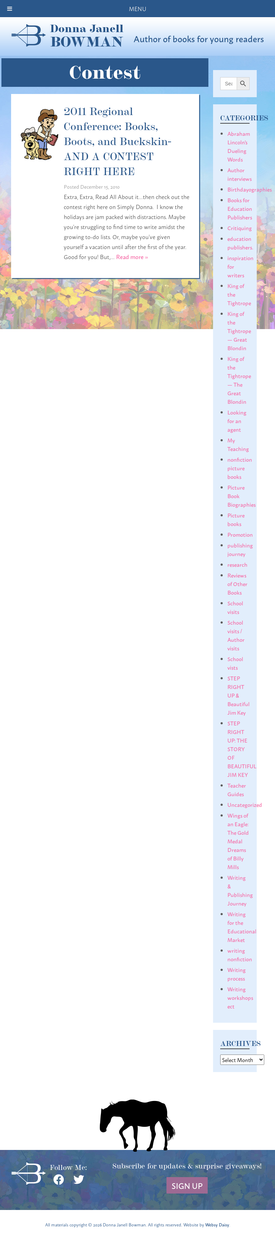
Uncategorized (244, 804)
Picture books (236, 519)
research (237, 564)
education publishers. (240, 242)
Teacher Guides (236, 789)
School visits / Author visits (236, 635)
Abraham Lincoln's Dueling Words (238, 146)
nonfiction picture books (239, 468)
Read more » (132, 256)
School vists (235, 662)
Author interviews (239, 174)
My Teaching (238, 444)
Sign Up (187, 1185)
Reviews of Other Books (237, 583)
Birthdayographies (249, 189)
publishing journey (240, 549)
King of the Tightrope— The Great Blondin (239, 380)
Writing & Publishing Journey (240, 890)
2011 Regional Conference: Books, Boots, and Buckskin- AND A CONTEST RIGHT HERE (118, 140)
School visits (235, 607)
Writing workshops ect (240, 997)
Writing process (236, 973)
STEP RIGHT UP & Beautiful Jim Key (238, 695)
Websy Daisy (217, 1224)
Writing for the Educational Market (241, 926)
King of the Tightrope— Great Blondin (239, 330)
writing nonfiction (239, 954)
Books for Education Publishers (239, 208)
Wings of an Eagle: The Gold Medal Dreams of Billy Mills (238, 841)
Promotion (240, 534)
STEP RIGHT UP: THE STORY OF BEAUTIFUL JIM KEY (241, 749)
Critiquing (239, 227)
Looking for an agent (236, 420)
